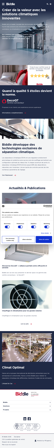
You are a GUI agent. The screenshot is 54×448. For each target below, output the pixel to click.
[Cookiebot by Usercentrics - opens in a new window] (44, 206)
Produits (27, 409)
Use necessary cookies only (10, 239)
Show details (45, 233)
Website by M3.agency (43, 441)
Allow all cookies (44, 239)
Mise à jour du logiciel (9, 444)
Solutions (27, 406)
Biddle (27, 402)
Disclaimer (17, 436)
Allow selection (27, 239)
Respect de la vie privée (9, 442)
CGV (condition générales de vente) (13, 439)
